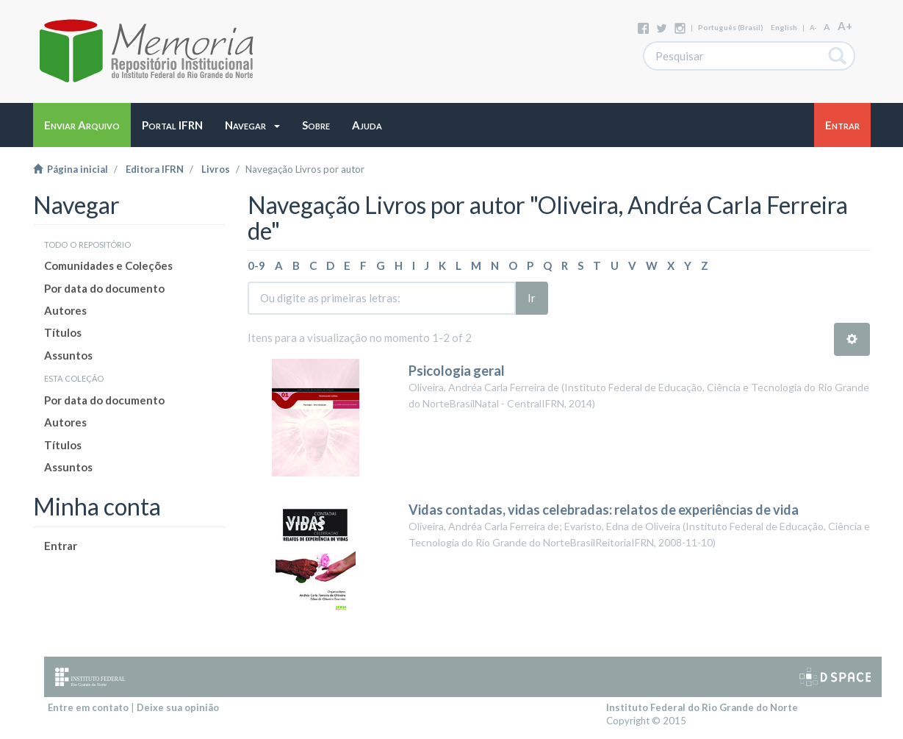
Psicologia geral (458, 371)
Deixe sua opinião (178, 707)
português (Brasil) (730, 27)
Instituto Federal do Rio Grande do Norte (702, 707)
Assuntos (68, 355)
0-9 (256, 265)
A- (813, 28)
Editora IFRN (155, 169)
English (784, 27)
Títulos (63, 332)
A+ (845, 25)
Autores (65, 310)
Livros (215, 169)
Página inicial (70, 169)
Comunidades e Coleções (108, 265)
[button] (252, 125)
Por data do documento (104, 288)
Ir (532, 297)
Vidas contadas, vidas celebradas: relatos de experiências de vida (604, 509)
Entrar (60, 545)
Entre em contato (88, 707)
